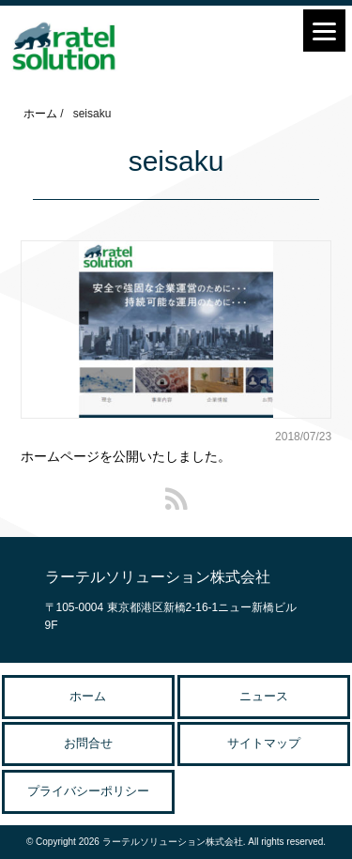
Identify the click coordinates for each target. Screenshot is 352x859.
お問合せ (88, 743)
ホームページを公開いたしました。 (126, 456)
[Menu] (324, 30)
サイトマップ (263, 743)
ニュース (263, 696)
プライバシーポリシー (88, 791)
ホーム (87, 696)
